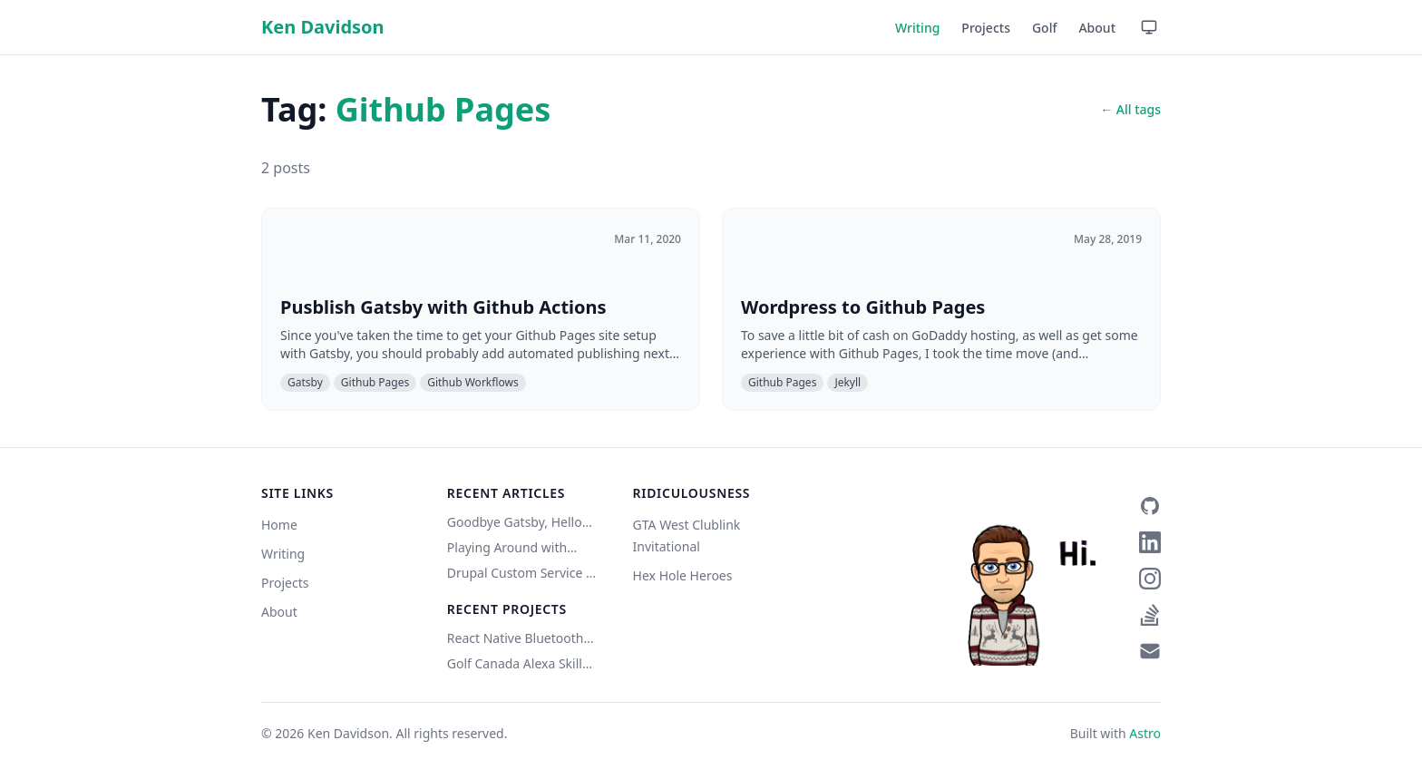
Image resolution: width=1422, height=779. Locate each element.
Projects (985, 27)
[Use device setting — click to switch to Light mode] (1149, 27)
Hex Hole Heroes (683, 575)
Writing (917, 27)
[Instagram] (1150, 578)
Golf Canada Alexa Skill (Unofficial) (514, 664)
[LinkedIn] (1150, 542)
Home (279, 524)
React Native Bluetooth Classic (515, 638)
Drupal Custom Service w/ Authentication (523, 573)
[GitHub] (1150, 506)
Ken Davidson (323, 27)
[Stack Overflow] (1150, 615)
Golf (1044, 27)
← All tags (1130, 109)
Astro (1145, 733)
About (1096, 27)
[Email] (1150, 651)
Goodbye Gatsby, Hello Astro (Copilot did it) (514, 522)
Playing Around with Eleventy (507, 548)
